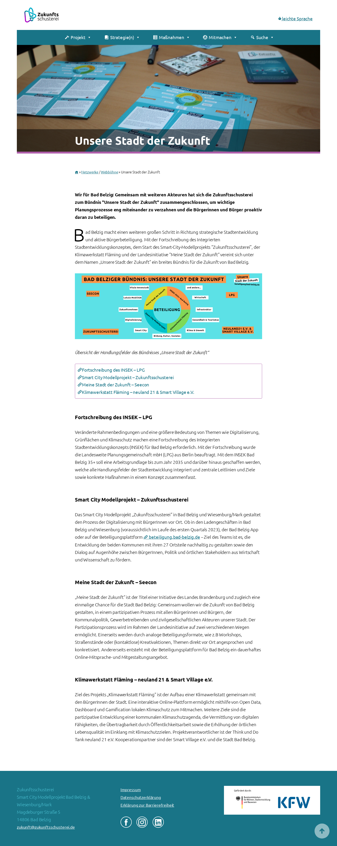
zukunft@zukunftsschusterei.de (46, 827)
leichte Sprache (295, 18)
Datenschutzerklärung (141, 797)
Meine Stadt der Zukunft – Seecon (115, 384)
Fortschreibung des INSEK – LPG (113, 370)
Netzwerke (89, 172)
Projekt (81, 37)
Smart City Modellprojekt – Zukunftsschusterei (128, 377)
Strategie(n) (125, 37)
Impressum (131, 789)
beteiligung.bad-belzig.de (174, 537)
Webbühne (109, 172)
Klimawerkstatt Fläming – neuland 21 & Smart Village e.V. (138, 392)
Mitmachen (223, 37)
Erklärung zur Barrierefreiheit (147, 805)
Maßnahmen (174, 37)
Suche (265, 37)
